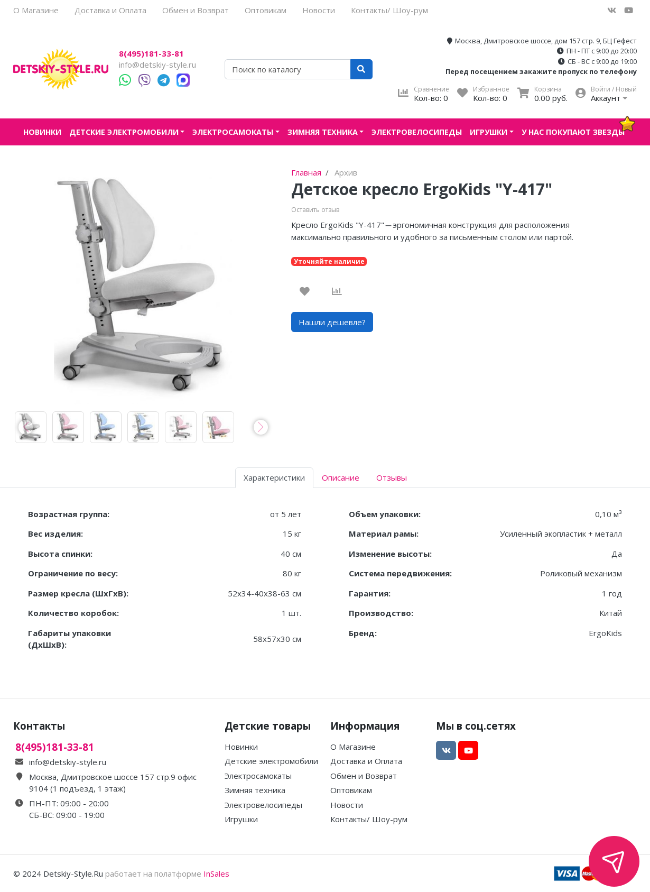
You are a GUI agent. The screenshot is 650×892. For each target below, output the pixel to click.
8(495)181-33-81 (151, 54)
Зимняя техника (322, 132)
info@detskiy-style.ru (157, 64)
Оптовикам (265, 10)
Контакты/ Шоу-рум (389, 10)
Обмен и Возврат (195, 10)
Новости (318, 10)
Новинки (42, 132)
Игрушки (488, 132)
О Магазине (36, 10)
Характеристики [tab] (274, 477)
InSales (216, 873)
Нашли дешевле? (332, 322)
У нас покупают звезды (573, 132)
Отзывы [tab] (391, 477)
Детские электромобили (124, 132)
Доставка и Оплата (110, 10)
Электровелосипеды (417, 132)
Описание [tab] (340, 477)
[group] (31, 427)
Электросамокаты (232, 132)
